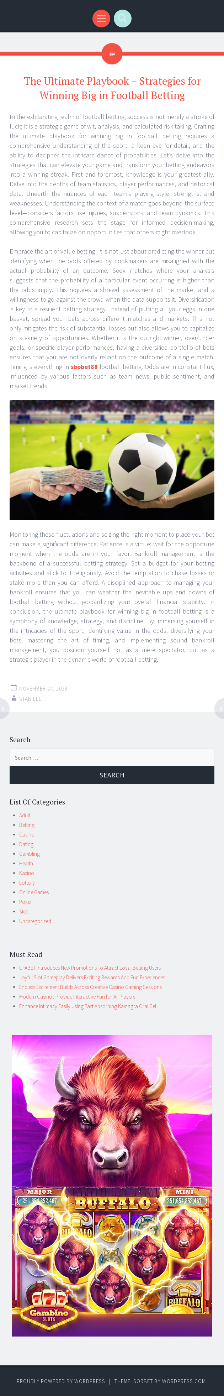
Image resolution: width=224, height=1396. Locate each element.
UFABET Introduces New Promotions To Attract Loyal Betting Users (90, 967)
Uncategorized (35, 921)
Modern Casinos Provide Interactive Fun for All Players (77, 996)
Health (26, 863)
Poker (25, 901)
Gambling (29, 853)
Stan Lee (30, 699)
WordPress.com (184, 1381)
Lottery (27, 882)
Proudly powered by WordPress (61, 1381)
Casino (26, 834)
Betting (26, 825)
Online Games (34, 892)
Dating (26, 844)
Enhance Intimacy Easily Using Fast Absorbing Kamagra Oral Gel (87, 1006)
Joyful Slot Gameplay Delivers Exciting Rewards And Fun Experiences (92, 977)
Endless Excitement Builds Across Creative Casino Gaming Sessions (90, 987)
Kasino (26, 873)
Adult (24, 815)
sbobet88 (84, 367)
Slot (23, 911)
